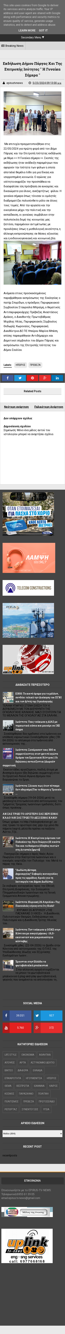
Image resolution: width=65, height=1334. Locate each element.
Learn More (27, 30)
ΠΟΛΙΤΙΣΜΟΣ (12, 1101)
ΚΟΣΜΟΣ (9, 1093)
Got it (43, 30)
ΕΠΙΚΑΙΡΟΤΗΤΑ (13, 1078)
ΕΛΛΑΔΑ (37, 1070)
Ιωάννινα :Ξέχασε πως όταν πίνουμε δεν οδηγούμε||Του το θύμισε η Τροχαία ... (38, 789)
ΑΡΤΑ (23, 1062)
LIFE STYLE (11, 1054)
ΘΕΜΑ (8, 1085)
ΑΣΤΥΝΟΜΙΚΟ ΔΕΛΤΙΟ (43, 1062)
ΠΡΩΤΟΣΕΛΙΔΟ (47, 1101)
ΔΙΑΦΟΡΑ (23, 1070)
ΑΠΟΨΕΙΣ (10, 1062)
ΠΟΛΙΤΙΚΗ (43, 1093)
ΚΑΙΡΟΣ (53, 1085)
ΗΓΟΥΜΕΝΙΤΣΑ (34, 1078)
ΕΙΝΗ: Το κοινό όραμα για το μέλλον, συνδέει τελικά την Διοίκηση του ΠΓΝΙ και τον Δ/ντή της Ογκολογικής (38, 697)
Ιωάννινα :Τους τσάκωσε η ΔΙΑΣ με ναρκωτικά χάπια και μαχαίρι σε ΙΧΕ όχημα (37, 725)
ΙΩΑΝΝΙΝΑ (39, 1085)
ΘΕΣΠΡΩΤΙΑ (22, 1085)
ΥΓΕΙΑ (46, 1109)
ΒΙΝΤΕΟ (9, 1070)
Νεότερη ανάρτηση (16, 407)
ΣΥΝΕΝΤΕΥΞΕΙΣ (30, 1109)
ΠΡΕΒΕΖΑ (35, 365)
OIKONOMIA (27, 1054)
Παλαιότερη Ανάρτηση (48, 407)
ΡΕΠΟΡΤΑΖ (11, 1109)
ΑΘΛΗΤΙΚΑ (45, 1054)
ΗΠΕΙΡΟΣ (20, 365)
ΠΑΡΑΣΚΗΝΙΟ (26, 1093)
